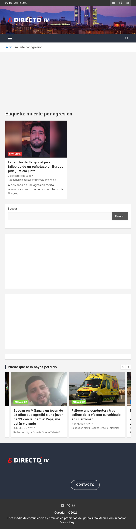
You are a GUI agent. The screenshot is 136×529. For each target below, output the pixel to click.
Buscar (12, 208)
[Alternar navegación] (10, 38)
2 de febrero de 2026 (19, 175)
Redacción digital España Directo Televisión (32, 179)
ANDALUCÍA (21, 402)
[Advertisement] (68, 79)
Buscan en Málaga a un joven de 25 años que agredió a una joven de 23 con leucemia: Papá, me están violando (38, 417)
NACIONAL (15, 154)
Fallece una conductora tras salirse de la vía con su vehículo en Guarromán (96, 414)
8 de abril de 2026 (23, 428)
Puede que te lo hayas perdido (32, 367)
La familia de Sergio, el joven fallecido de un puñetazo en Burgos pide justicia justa (35, 166)
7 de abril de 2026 (81, 424)
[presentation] (123, 367)
